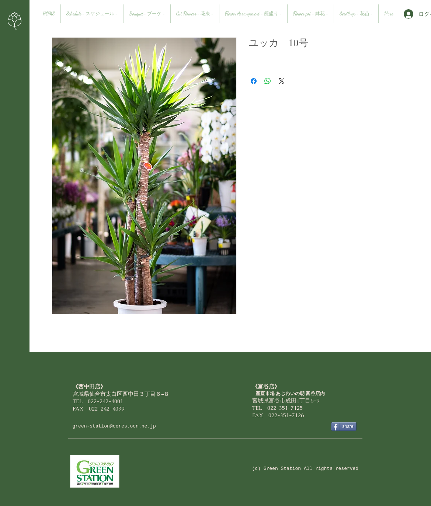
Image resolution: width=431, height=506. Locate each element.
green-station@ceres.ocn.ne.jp (114, 426)
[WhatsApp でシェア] (267, 81)
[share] (344, 426)
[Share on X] (281, 81)
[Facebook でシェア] (253, 81)
